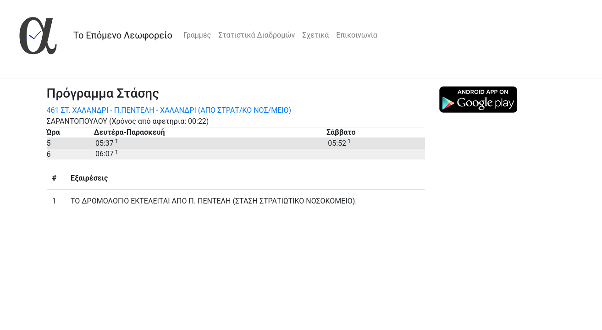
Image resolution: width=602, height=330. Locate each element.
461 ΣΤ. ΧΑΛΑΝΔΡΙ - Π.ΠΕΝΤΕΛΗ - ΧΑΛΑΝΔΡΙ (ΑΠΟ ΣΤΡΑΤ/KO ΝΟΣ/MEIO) (169, 110)
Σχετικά (315, 35)
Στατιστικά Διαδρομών (256, 35)
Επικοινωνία (356, 35)
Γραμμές (197, 35)
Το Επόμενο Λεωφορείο (122, 35)
